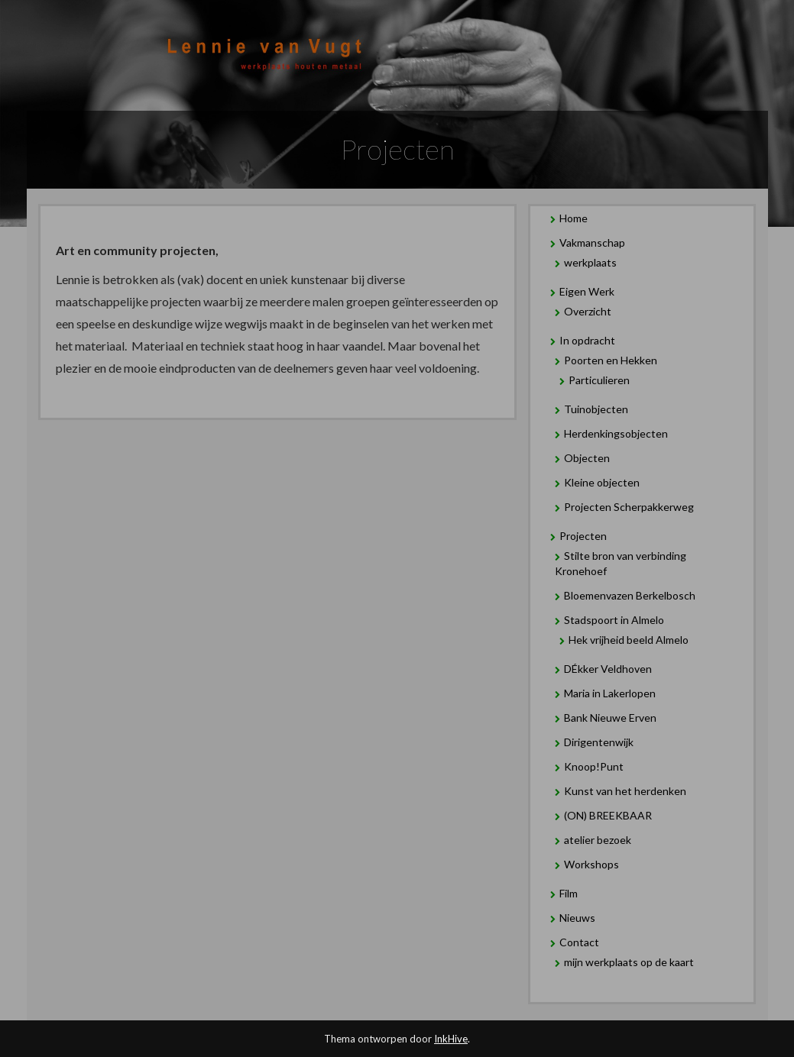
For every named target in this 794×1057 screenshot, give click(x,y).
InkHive (451, 1039)
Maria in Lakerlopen (610, 693)
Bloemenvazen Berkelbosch (629, 595)
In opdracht (587, 340)
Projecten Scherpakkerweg (629, 506)
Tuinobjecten (596, 408)
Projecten (583, 535)
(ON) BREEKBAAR (608, 815)
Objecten (587, 457)
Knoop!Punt (594, 766)
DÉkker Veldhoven (608, 668)
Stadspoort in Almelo (614, 619)
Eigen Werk (586, 291)
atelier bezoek (597, 839)
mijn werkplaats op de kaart (629, 961)
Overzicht (587, 311)
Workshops (591, 864)
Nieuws (577, 917)
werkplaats (590, 262)
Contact (579, 942)
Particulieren (599, 379)
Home (573, 218)
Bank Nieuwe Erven (610, 717)
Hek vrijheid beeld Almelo (629, 639)
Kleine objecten (602, 482)
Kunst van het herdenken (625, 790)
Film (568, 893)
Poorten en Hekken (610, 360)
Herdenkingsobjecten (616, 433)
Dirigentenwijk (599, 741)
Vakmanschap (592, 242)
